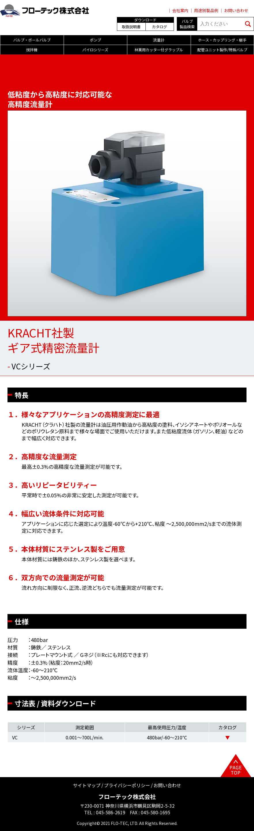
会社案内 (180, 10)
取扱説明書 (131, 26)
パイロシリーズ (95, 49)
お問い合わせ (236, 10)
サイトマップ (87, 785)
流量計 (158, 40)
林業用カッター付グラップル (158, 49)
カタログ (159, 26)
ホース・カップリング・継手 (222, 40)
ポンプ (95, 40)
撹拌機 (31, 49)
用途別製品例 (206, 10)
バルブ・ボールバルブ (32, 40)
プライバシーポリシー (127, 785)
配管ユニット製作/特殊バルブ (222, 49)
